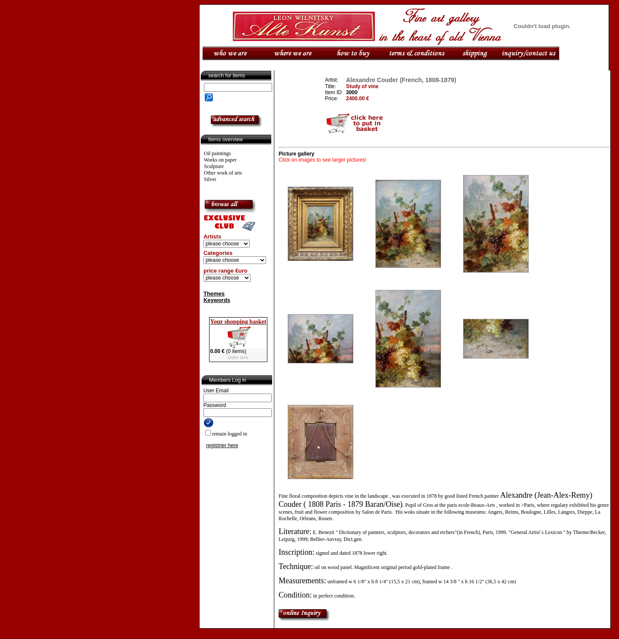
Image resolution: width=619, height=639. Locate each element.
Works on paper (220, 160)
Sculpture (214, 166)
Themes (214, 293)
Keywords (216, 300)
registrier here (222, 445)
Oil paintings (217, 153)
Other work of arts (223, 173)
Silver (210, 179)
